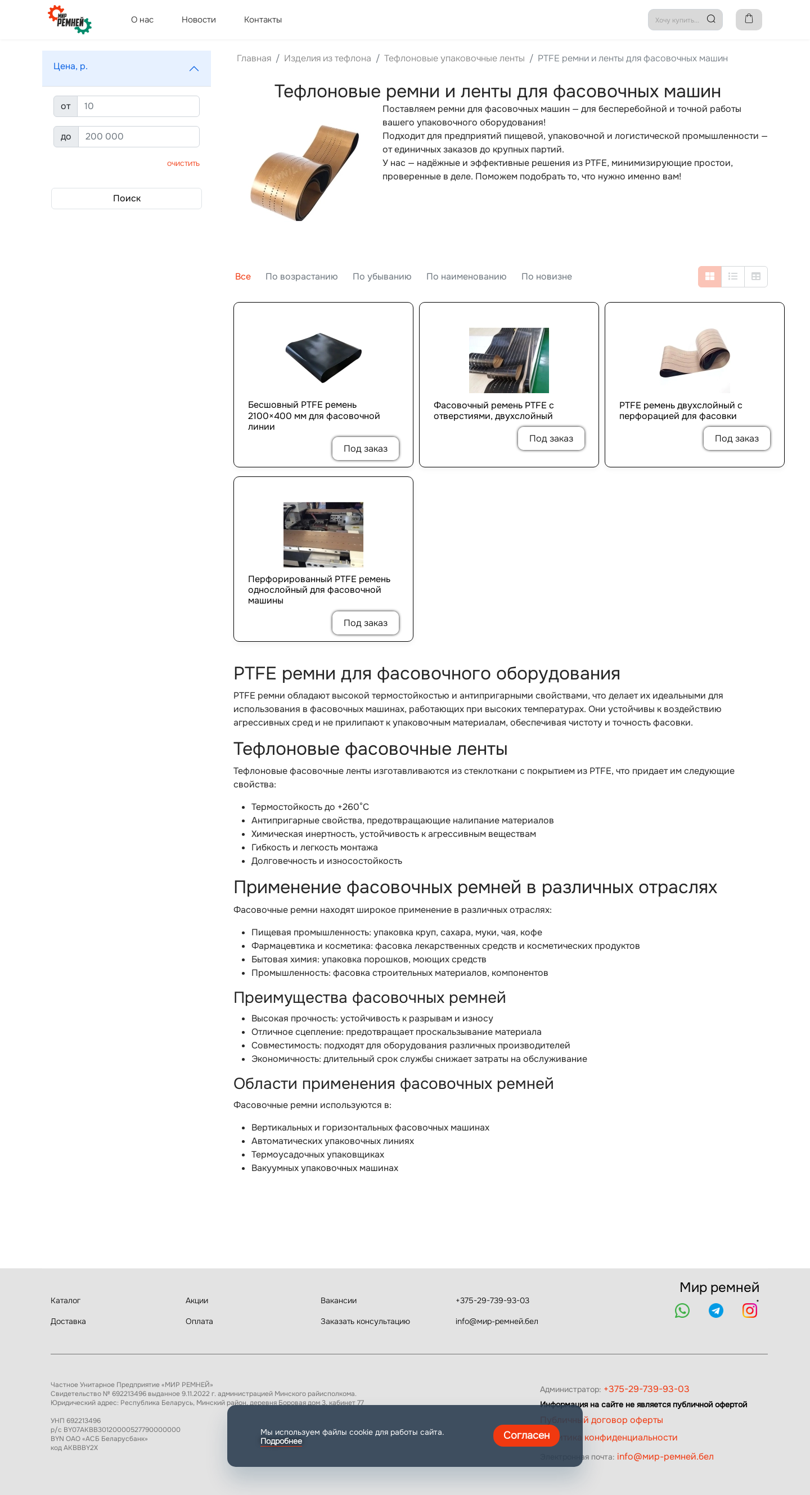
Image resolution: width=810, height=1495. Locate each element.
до (66, 136)
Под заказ (366, 448)
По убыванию (382, 276)
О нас (142, 19)
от (65, 106)
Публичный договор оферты (601, 1420)
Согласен (526, 1435)
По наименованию (466, 276)
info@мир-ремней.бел (497, 1321)
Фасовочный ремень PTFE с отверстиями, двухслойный (494, 410)
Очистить (183, 163)
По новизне (546, 276)
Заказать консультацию (365, 1321)
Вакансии (339, 1300)
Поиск (127, 198)
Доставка (68, 1321)
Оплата (199, 1321)
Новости (199, 19)
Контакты (263, 19)
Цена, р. (70, 66)
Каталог (65, 1300)
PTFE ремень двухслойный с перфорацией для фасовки (680, 410)
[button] (126, 69)
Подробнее (281, 1441)
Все (243, 276)
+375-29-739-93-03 (492, 1300)
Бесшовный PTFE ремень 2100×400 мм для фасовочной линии (314, 415)
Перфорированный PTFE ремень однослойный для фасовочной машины (319, 590)
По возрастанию (302, 276)
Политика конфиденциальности (609, 1437)
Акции (197, 1300)
